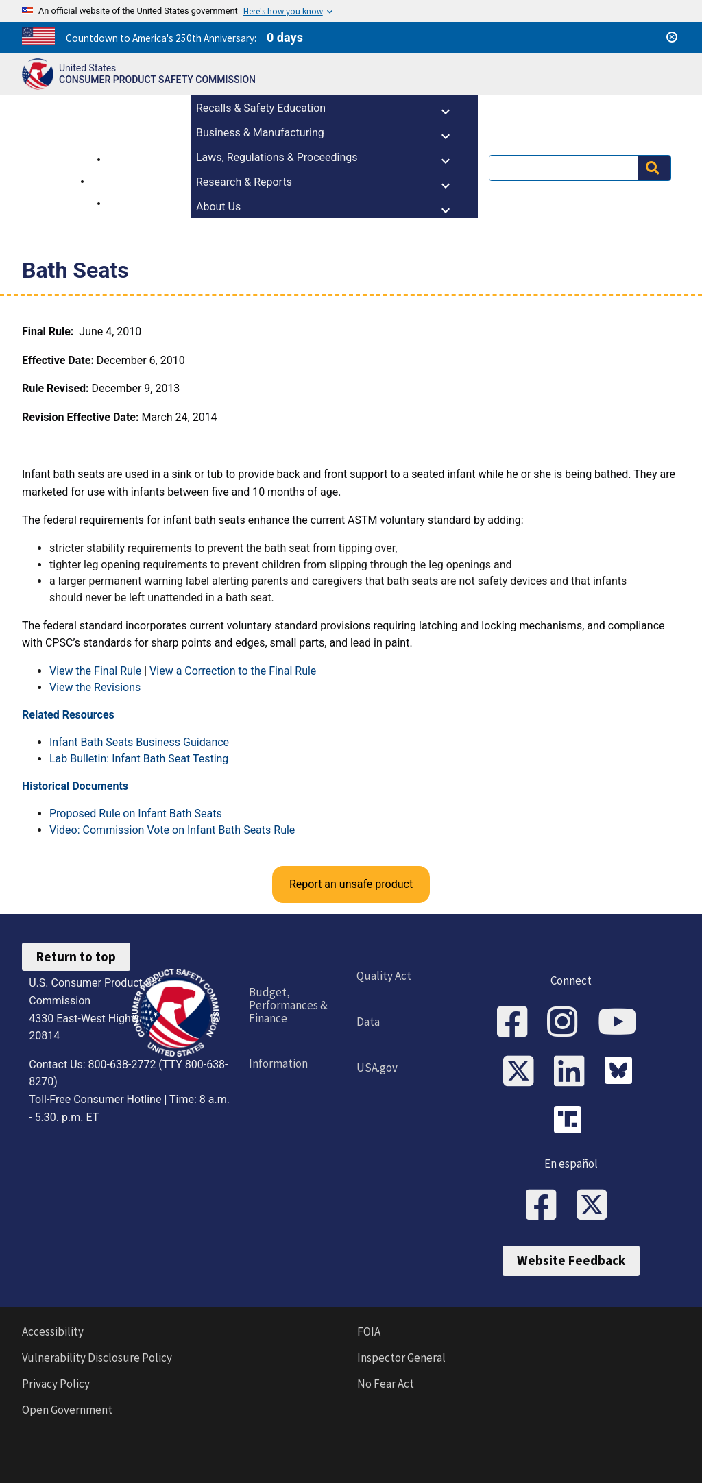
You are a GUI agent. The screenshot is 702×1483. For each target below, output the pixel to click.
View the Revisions (95, 687)
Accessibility (53, 1331)
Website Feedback (571, 1260)
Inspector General (401, 1357)
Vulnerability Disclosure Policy (97, 1357)
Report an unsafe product (351, 884)
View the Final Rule (95, 670)
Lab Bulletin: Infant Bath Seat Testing (138, 758)
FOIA (368, 1331)
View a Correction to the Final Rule (232, 670)
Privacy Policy (56, 1383)
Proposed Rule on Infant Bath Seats (135, 813)
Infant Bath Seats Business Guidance (139, 742)
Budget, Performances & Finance (288, 1005)
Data (368, 1021)
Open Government (67, 1409)
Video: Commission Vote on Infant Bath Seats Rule (172, 829)
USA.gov (377, 1067)
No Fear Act (385, 1383)
